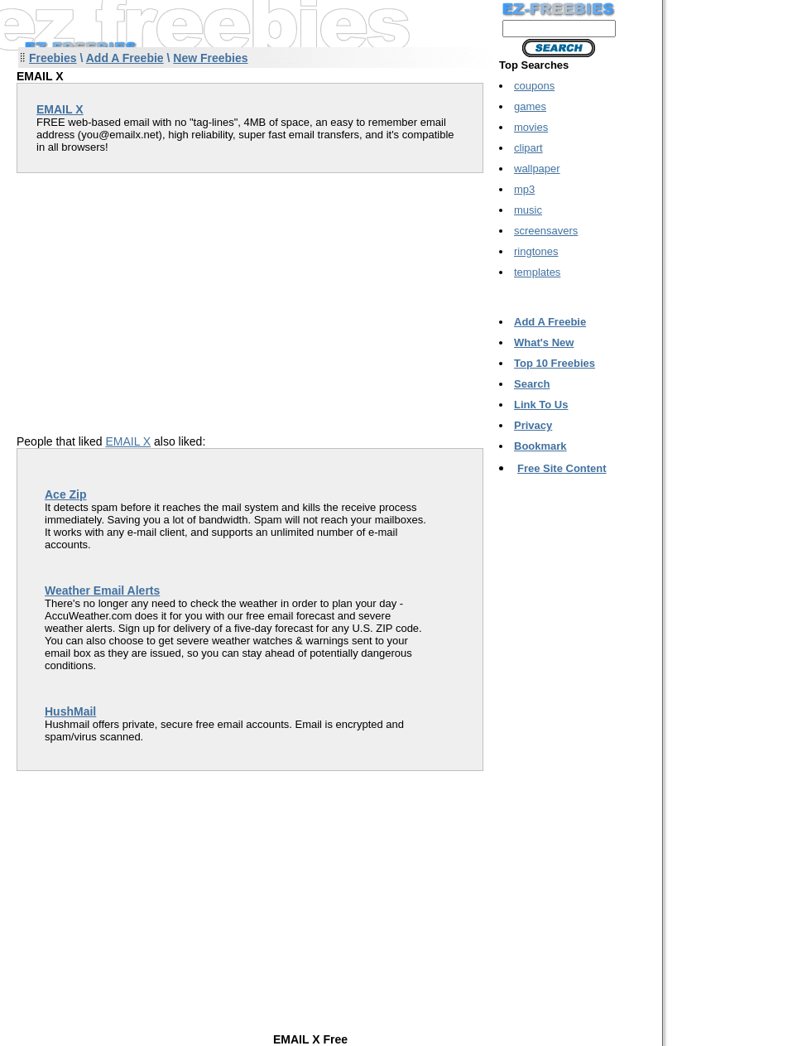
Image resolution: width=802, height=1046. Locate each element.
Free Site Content (562, 468)
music (528, 210)
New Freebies (210, 58)
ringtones (536, 251)
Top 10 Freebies (554, 363)
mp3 (524, 189)
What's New (544, 342)
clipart (528, 148)
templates (537, 272)
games (530, 106)
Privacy (533, 425)
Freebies (53, 58)
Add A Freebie (125, 58)
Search (532, 384)
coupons (534, 86)
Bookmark (540, 446)
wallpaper (537, 168)
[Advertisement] (156, 289)
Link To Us (541, 404)
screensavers (546, 230)
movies (531, 127)
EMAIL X (128, 441)
